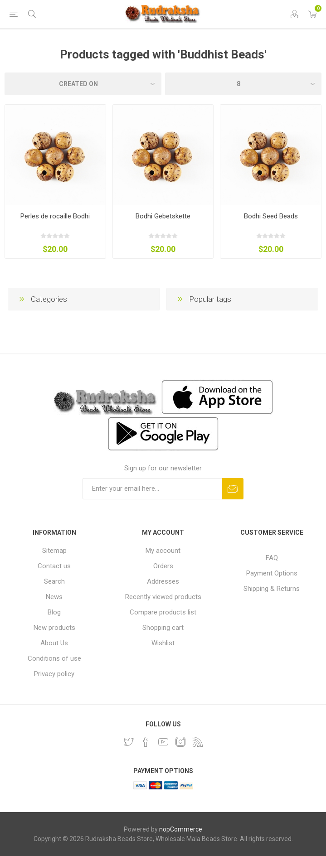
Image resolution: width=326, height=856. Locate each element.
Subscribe (232, 488)
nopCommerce (180, 829)
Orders (163, 566)
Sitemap (54, 550)
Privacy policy (54, 674)
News (54, 597)
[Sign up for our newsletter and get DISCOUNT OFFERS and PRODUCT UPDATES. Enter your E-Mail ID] (152, 488)
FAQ (272, 558)
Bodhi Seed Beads (271, 216)
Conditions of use (54, 658)
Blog (54, 612)
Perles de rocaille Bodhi (55, 216)
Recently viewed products (163, 597)
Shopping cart (163, 628)
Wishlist (163, 643)
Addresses (163, 581)
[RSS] (197, 742)
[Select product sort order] (83, 84)
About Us (54, 643)
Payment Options (271, 573)
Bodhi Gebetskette (163, 216)
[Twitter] (129, 742)
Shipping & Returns (271, 589)
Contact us (54, 566)
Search (54, 581)
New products (54, 628)
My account (163, 550)
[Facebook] (146, 742)
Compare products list (163, 612)
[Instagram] (180, 742)
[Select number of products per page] (243, 84)
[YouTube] (163, 742)
